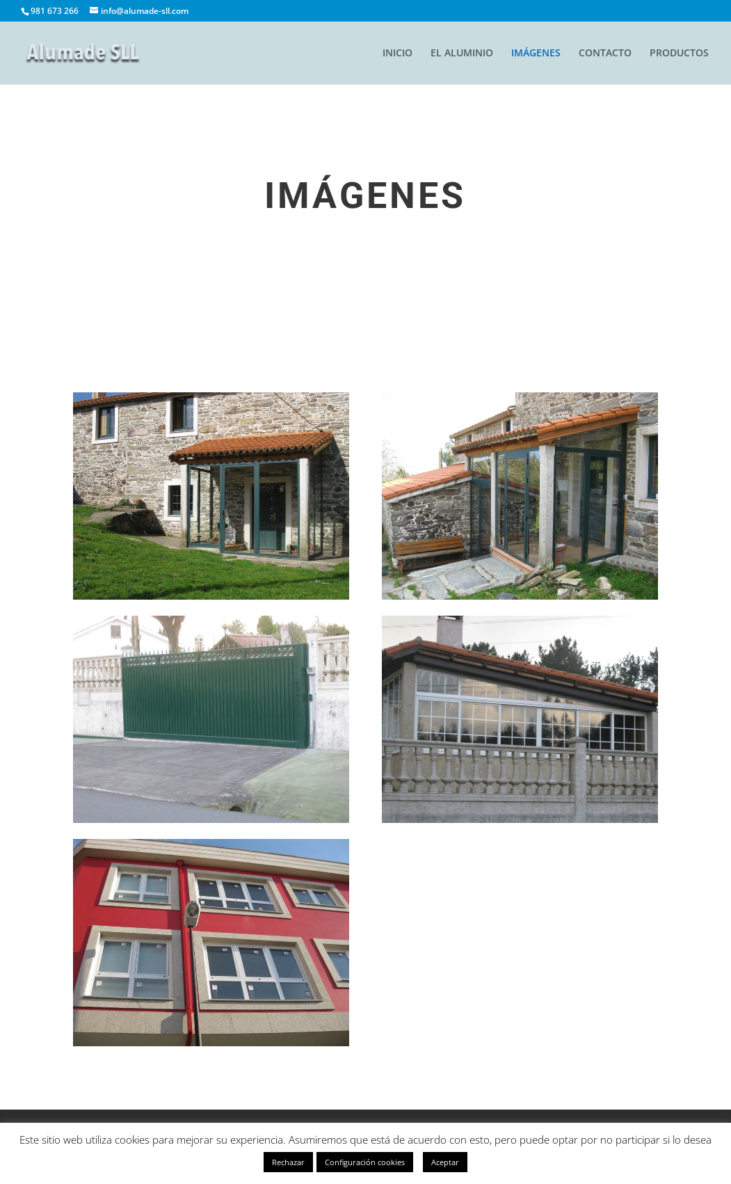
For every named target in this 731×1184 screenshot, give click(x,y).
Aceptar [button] (445, 1162)
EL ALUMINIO (462, 53)
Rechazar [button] (288, 1162)
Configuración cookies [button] (365, 1162)
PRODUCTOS (679, 53)
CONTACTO (605, 53)
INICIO (397, 53)
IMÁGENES (536, 53)
